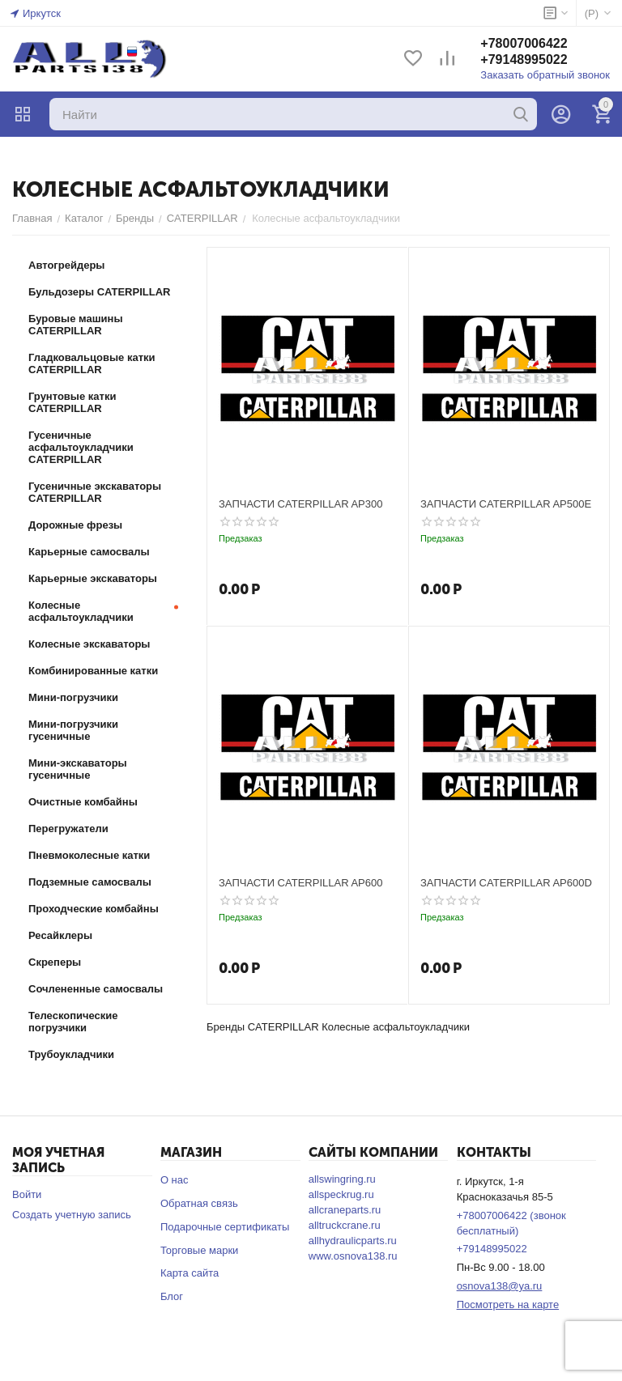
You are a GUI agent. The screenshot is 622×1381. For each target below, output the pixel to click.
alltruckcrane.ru (345, 1225)
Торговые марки (199, 1250)
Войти (26, 1194)
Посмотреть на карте (508, 1304)
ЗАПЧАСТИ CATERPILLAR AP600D (506, 883)
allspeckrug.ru (341, 1194)
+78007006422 (523, 43)
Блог (171, 1296)
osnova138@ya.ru (500, 1286)
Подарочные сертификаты (224, 1227)
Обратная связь (199, 1203)
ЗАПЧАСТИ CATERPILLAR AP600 (300, 883)
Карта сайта (189, 1273)
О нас (174, 1180)
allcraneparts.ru (345, 1210)
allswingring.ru (342, 1179)
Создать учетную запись (71, 1215)
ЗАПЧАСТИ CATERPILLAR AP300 (300, 504)
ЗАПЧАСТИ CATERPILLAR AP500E (505, 504)
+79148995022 (523, 59)
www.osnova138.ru (353, 1256)
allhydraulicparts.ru (353, 1240)
